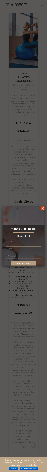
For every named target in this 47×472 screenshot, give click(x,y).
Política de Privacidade (28, 468)
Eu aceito (14, 468)
